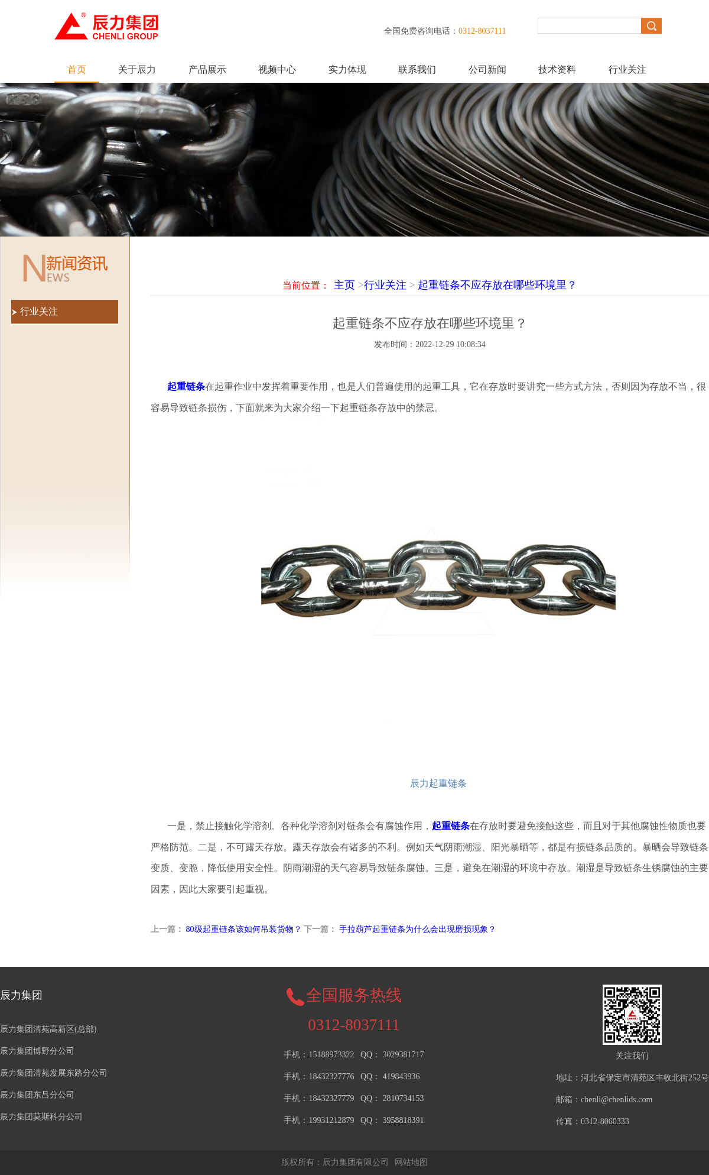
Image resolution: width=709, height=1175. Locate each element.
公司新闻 (487, 69)
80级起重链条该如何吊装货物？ (244, 929)
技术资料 (557, 69)
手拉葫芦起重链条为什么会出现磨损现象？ (417, 929)
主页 (344, 285)
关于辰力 (137, 69)
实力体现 (347, 69)
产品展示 (207, 69)
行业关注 (627, 69)
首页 (76, 69)
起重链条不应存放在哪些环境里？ (497, 285)
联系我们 (417, 69)
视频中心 (277, 69)
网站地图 (411, 1162)
